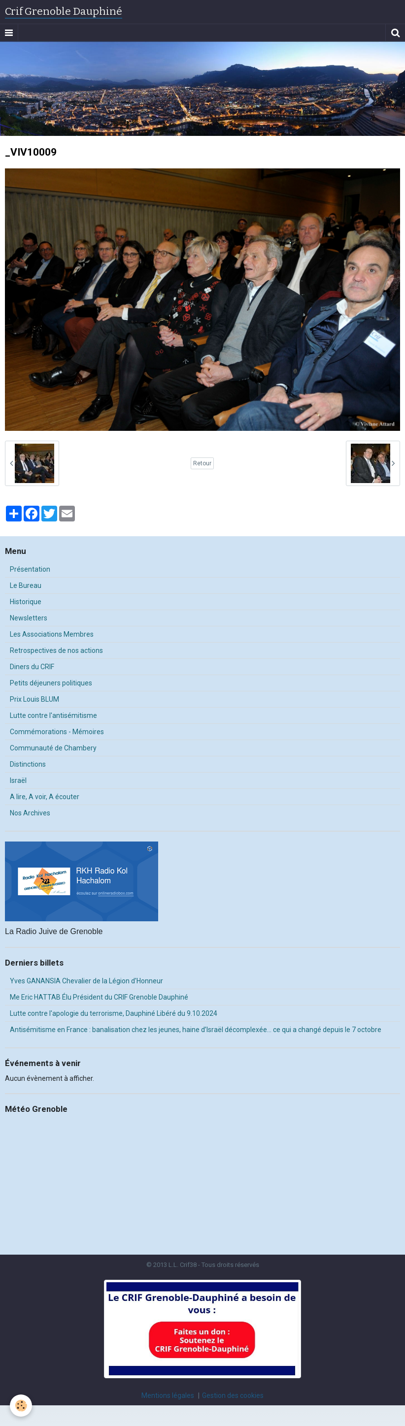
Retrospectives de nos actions (56, 650)
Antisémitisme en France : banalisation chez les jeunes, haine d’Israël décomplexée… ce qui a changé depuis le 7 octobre (195, 1030)
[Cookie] (21, 1405)
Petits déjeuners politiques (51, 683)
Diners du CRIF (32, 667)
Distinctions (28, 764)
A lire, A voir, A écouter (44, 797)
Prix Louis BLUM (34, 699)
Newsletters (28, 618)
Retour (202, 463)
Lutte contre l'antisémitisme (53, 715)
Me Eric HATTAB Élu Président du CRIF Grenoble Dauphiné (99, 997)
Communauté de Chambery (53, 748)
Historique (25, 602)
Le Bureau (25, 585)
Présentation (30, 569)
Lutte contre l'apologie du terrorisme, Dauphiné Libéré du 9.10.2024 (113, 1013)
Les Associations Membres (52, 634)
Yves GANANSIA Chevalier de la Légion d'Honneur (86, 981)
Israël (18, 780)
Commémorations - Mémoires (57, 732)
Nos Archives (30, 813)
